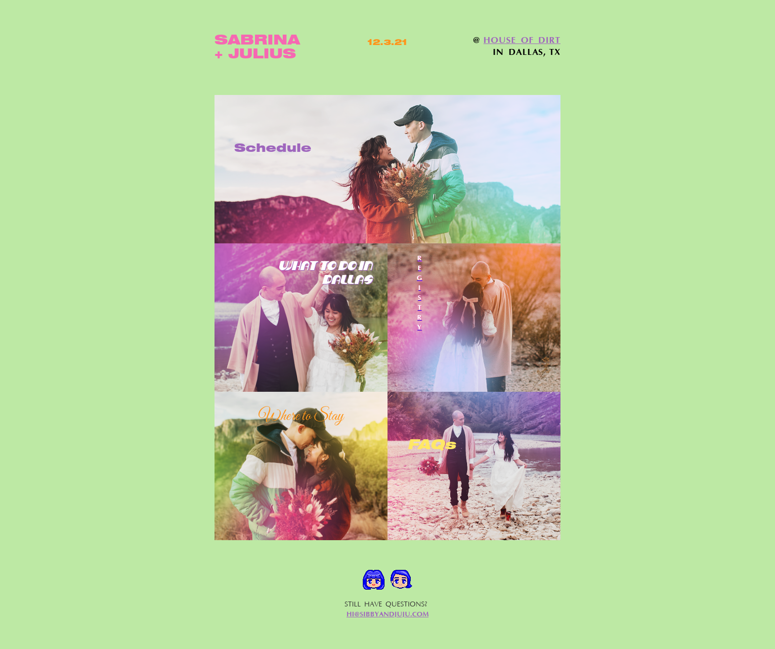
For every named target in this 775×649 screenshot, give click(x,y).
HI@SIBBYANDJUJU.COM (387, 614)
